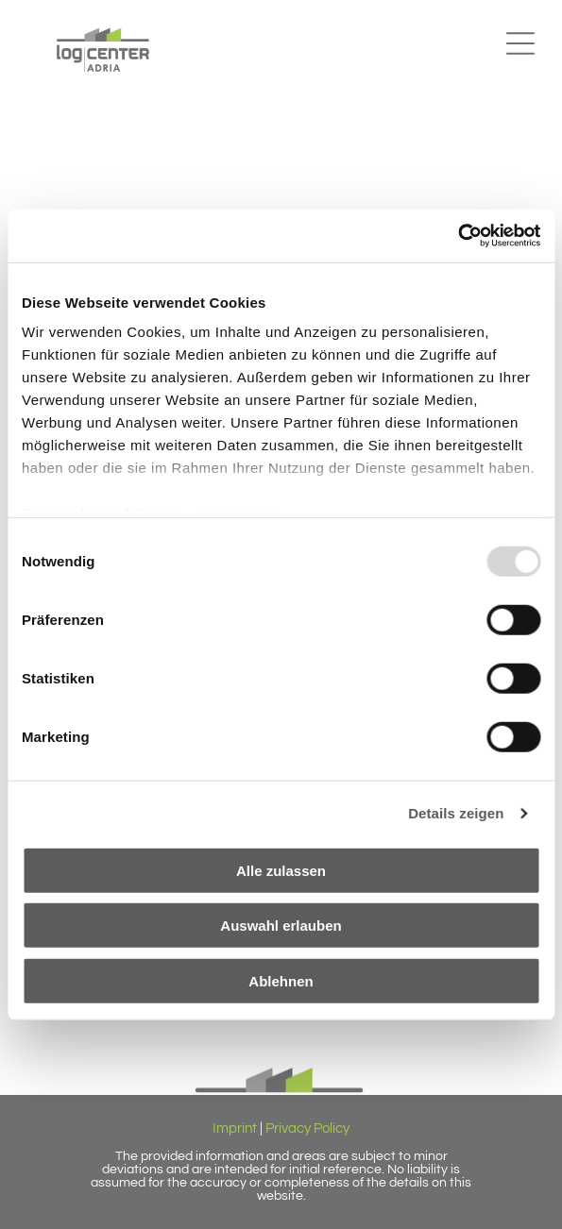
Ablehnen (280, 980)
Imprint (235, 1128)
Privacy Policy (307, 1128)
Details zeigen (455, 813)
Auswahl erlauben (280, 926)
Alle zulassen (281, 870)
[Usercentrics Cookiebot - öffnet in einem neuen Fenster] (457, 236)
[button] (520, 43)
